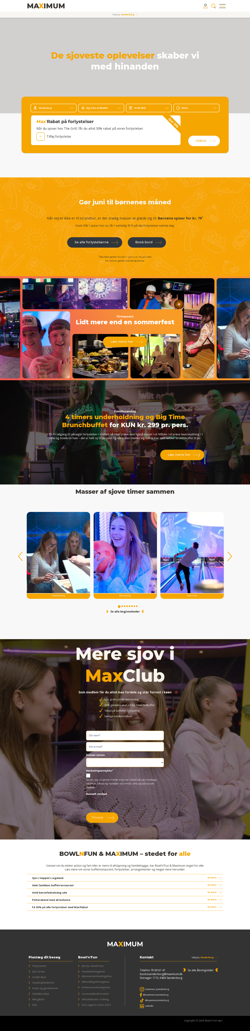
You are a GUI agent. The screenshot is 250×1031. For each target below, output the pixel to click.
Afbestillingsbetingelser (96, 981)
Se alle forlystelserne (92, 242)
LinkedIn (149, 1005)
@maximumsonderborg (157, 1000)
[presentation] (112, 803)
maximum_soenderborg (157, 989)
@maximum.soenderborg (155, 994)
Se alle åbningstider (201, 970)
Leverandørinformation (95, 993)
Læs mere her (121, 342)
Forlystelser (39, 966)
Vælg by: (196, 957)
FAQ (34, 1004)
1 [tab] (119, 606)
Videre (201, 141)
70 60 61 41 (158, 970)
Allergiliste (38, 999)
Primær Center (96, 755)
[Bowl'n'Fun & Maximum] (46, 6)
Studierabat (39, 977)
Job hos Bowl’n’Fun (93, 966)
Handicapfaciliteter (43, 982)
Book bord (143, 242)
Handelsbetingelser (93, 971)
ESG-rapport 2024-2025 (96, 1004)
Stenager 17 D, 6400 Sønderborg (161, 978)
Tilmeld (97, 818)
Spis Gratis (38, 971)
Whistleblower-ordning (95, 999)
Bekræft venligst (97, 794)
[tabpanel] (125, 556)
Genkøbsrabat (40, 993)
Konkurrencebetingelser (96, 987)
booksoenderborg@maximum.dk (161, 974)
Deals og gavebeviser (45, 988)
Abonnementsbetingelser (97, 976)
